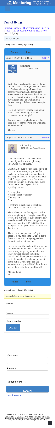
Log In (13, 327)
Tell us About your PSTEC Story (29, 30)
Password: (9, 313)
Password (12, 368)
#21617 (45, 58)
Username (12, 355)
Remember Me (14, 382)
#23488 (45, 137)
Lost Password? (15, 395)
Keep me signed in (14, 321)
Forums (8, 28)
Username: (9, 304)
